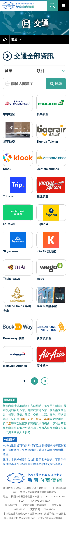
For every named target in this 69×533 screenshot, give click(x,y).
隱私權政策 (11, 505)
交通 (14, 39)
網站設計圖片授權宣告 (35, 505)
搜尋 (56, 84)
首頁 (4, 39)
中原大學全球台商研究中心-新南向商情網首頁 (21, 5)
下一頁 (34, 381)
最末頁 (44, 381)
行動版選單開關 (63, 6)
